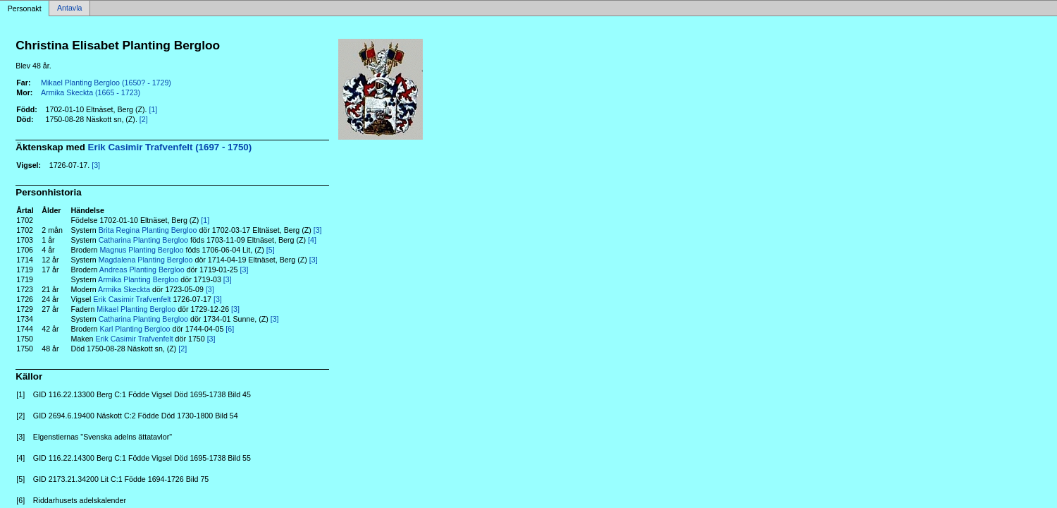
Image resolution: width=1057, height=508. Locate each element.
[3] (96, 165)
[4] (312, 240)
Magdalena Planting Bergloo (146, 259)
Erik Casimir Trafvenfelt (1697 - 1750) (170, 147)
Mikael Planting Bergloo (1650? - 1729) (106, 82)
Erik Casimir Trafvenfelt (132, 299)
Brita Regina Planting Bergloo (148, 230)
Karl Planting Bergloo (134, 329)
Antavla (69, 8)
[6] (229, 329)
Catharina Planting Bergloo (143, 240)
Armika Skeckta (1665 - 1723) (90, 92)
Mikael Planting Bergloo (136, 309)
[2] (144, 119)
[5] (270, 250)
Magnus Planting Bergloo (141, 250)
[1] (153, 109)
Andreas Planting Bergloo (142, 269)
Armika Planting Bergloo (138, 279)
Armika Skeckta (124, 289)
